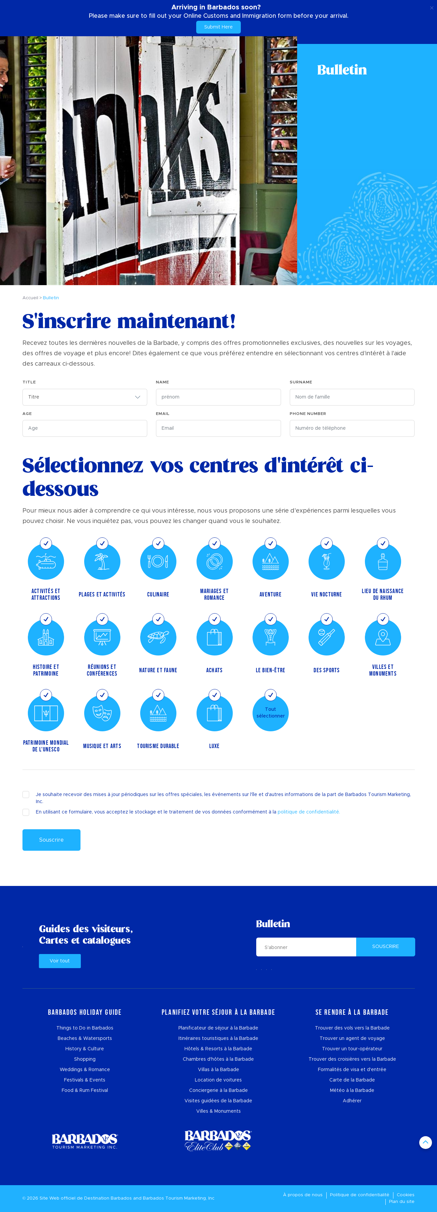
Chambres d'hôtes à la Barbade (218, 1059)
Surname (301, 382)
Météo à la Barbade (352, 1090)
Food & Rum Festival (85, 1090)
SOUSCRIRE (385, 946)
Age (27, 414)
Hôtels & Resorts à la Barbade (218, 1049)
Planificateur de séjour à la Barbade (218, 1028)
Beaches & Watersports (85, 1038)
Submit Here (218, 27)
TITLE (29, 382)
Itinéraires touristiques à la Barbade (218, 1038)
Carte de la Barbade (352, 1080)
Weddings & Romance (85, 1069)
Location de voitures (218, 1080)
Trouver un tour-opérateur (352, 1049)
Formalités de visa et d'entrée (352, 1069)
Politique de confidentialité (359, 1195)
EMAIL (163, 414)
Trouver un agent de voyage (352, 1038)
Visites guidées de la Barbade (218, 1101)
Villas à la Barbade (218, 1069)
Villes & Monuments (218, 1111)
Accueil (30, 298)
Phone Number (308, 414)
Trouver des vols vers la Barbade (352, 1028)
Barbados (121, 1198)
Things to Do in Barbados (84, 1028)
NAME (162, 382)
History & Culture (84, 1049)
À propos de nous (303, 1195)
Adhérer (352, 1101)
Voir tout (60, 961)
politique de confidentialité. (309, 812)
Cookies (406, 1195)
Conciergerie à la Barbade (218, 1090)
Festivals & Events (84, 1080)
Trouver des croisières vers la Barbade (352, 1059)
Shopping (85, 1059)
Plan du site (402, 1202)
